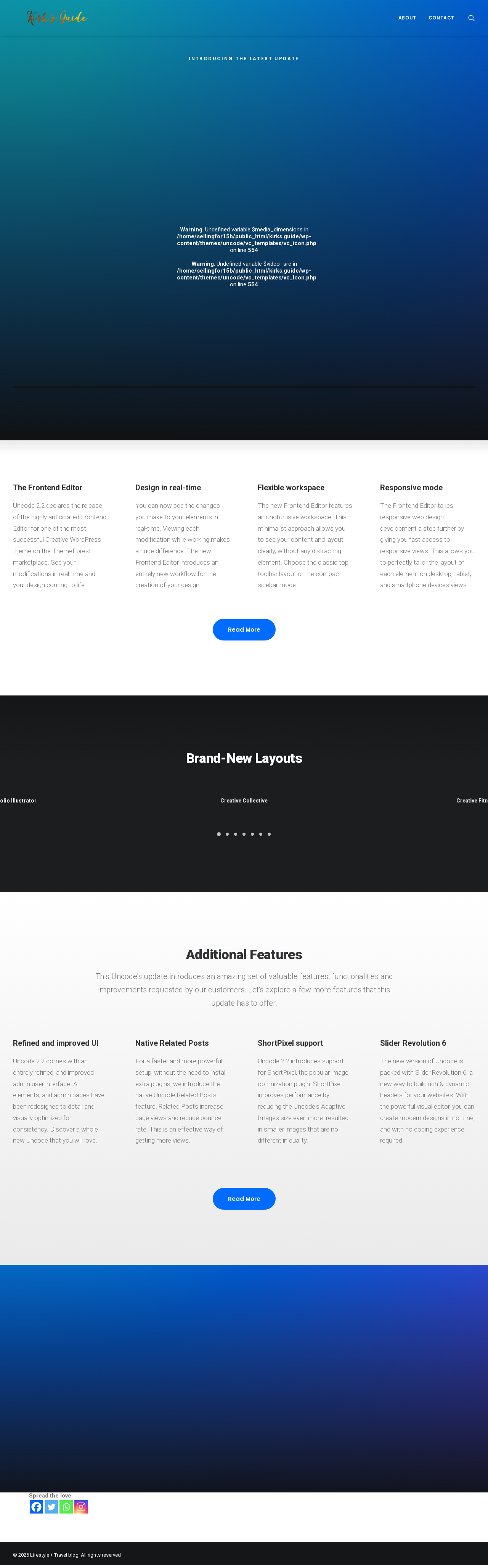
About (407, 17)
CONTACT (441, 17)
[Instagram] (81, 1503)
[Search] (471, 18)
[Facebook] (36, 1503)
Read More (244, 661)
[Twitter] (51, 1503)
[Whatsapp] (66, 1503)
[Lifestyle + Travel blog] (43, 18)
